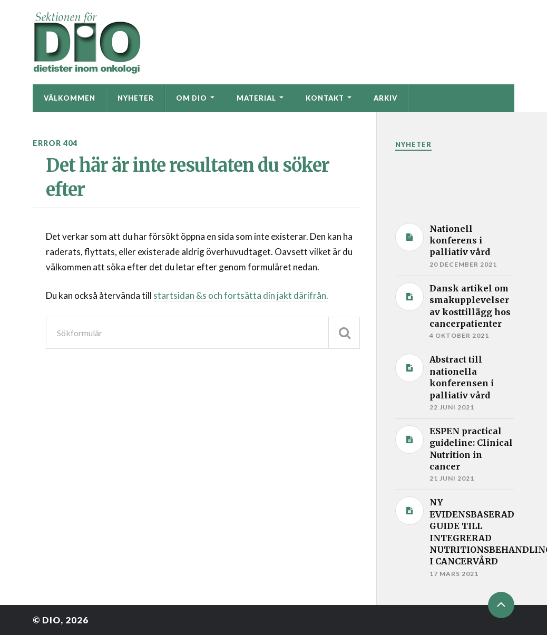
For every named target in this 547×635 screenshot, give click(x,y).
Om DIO (191, 98)
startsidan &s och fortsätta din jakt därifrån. (240, 295)
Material (256, 98)
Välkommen (69, 98)
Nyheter (136, 98)
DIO (51, 620)
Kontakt (325, 98)
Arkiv (385, 98)
